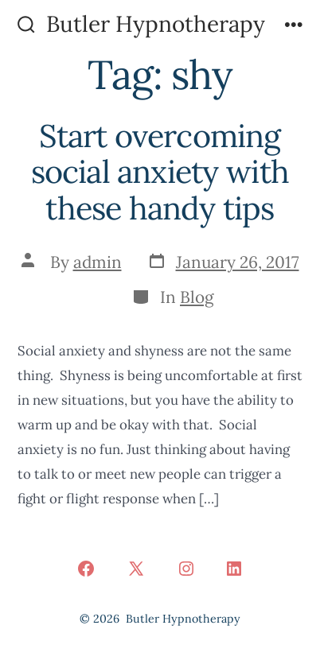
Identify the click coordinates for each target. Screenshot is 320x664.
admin (97, 262)
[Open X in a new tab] (136, 568)
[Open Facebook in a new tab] (86, 568)
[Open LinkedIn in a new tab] (234, 568)
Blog (197, 297)
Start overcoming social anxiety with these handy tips (160, 171)
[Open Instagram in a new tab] (186, 568)
